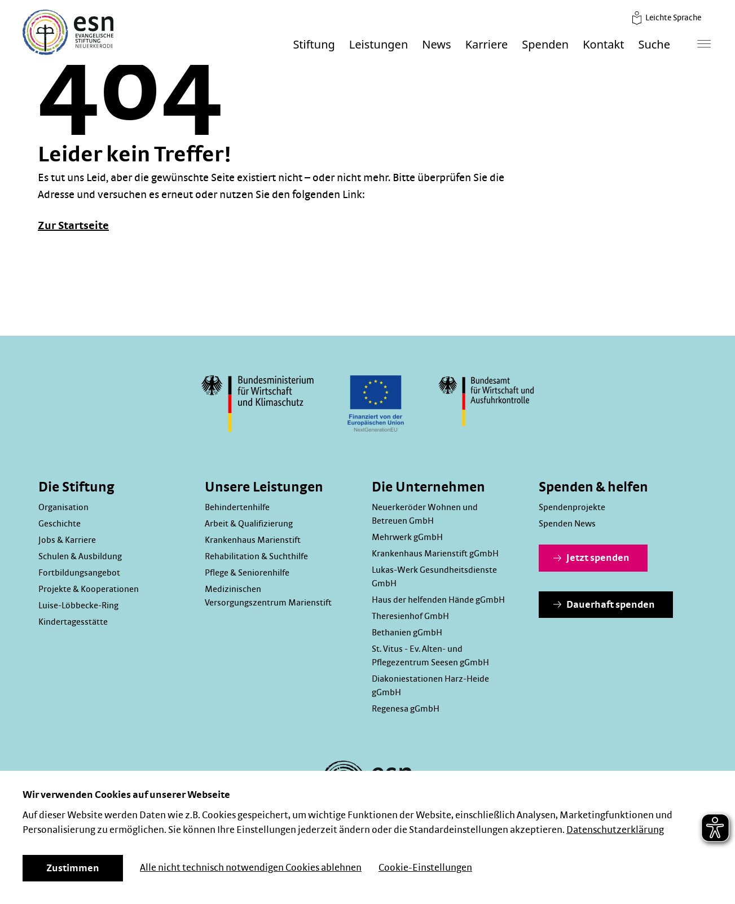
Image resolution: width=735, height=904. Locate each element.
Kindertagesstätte (73, 621)
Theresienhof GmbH (410, 616)
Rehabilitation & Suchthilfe (256, 556)
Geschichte (59, 523)
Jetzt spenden (591, 558)
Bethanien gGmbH (407, 632)
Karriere (486, 45)
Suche (654, 45)
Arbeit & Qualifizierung (249, 523)
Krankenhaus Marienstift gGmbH (435, 553)
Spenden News (567, 523)
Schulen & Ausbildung (80, 556)
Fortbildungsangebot (79, 572)
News (436, 45)
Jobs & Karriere (67, 540)
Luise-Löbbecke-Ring (78, 605)
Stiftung (314, 45)
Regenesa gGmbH (405, 708)
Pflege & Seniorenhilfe (247, 572)
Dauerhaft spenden (604, 605)
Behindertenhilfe (237, 507)
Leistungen (378, 45)
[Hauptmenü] (704, 43)
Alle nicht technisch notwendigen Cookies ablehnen (251, 868)
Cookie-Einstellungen (425, 868)
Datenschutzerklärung (615, 830)
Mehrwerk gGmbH (407, 537)
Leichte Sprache (665, 18)
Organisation (63, 507)
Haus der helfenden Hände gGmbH (438, 599)
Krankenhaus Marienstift (253, 540)
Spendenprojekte (572, 507)
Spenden (545, 45)
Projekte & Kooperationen (88, 589)
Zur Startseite (73, 225)
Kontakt (603, 45)
